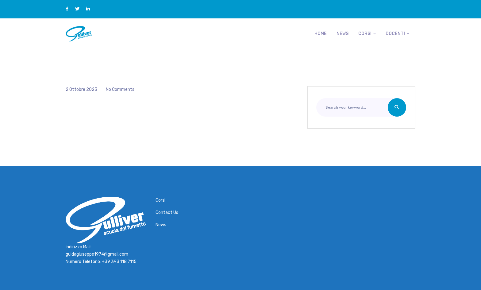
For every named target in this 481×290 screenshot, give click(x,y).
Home (320, 33)
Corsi (364, 33)
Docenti (395, 33)
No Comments (120, 89)
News (342, 33)
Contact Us (167, 212)
